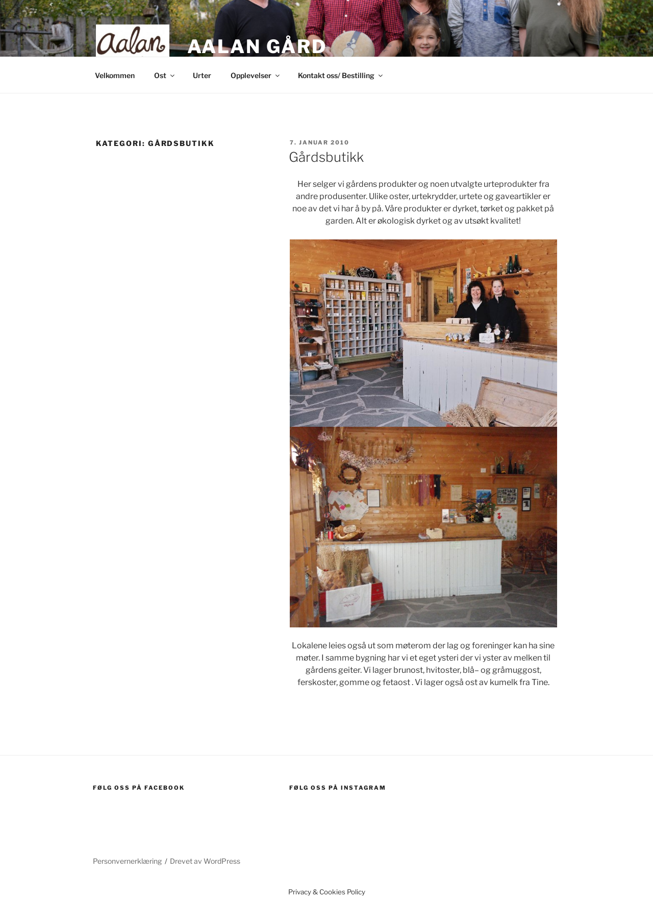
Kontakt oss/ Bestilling (341, 75)
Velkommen (115, 75)
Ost (165, 75)
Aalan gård (257, 46)
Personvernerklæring (127, 861)
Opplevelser (256, 75)
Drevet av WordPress (205, 861)
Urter (202, 75)
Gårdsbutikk (326, 157)
